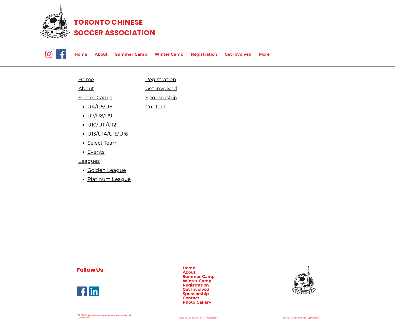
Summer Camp (199, 276)
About (189, 272)
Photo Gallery (197, 302)
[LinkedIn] (94, 291)
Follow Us (90, 270)
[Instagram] (49, 54)
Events (96, 152)
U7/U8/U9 (99, 116)
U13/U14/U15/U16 (108, 134)
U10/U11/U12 (101, 125)
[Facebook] (61, 54)
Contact (191, 298)
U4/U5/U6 (99, 107)
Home (189, 268)
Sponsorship (196, 294)
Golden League (106, 170)
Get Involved (196, 289)
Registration (196, 285)
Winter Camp (197, 281)
